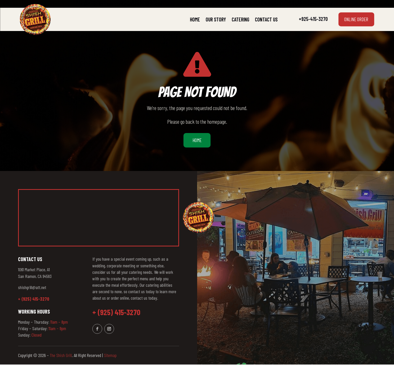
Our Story (216, 19)
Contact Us (266, 19)
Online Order (355, 19)
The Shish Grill (61, 356)
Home (195, 19)
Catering (240, 19)
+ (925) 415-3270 (33, 299)
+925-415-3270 (313, 19)
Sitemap (110, 356)
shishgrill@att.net (32, 288)
